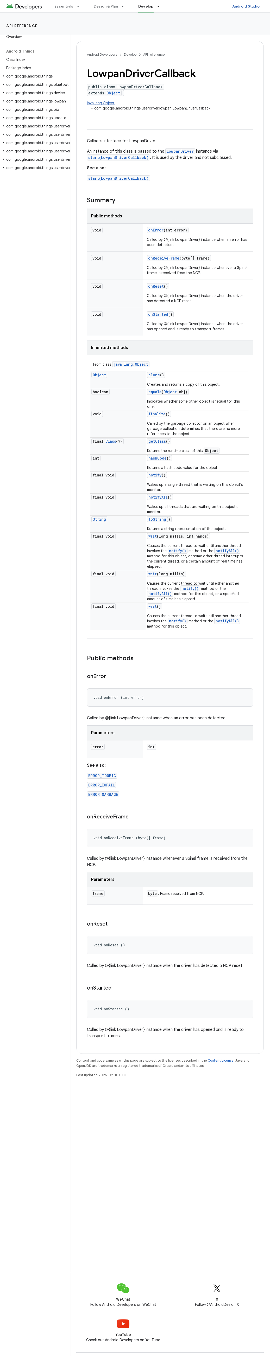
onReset (156, 286)
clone (154, 374)
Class (110, 441)
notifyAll (158, 497)
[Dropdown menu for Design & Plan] (125, 6)
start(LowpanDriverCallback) (118, 157)
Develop (130, 54)
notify (154, 475)
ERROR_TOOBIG (102, 775)
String (99, 519)
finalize (157, 413)
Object (113, 93)
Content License (221, 1060)
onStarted (158, 314)
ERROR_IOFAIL (101, 785)
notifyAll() (227, 550)
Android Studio (246, 6)
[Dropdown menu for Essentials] (80, 6)
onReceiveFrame (163, 258)
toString (157, 519)
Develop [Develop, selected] (146, 6)
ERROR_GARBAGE (103, 794)
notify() (177, 550)
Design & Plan (106, 6)
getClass (157, 441)
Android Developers (102, 54)
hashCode (157, 458)
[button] (34, 76)
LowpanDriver (180, 151)
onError (156, 230)
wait (152, 536)
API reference (22, 25)
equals (154, 391)
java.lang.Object (101, 103)
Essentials (63, 6)
